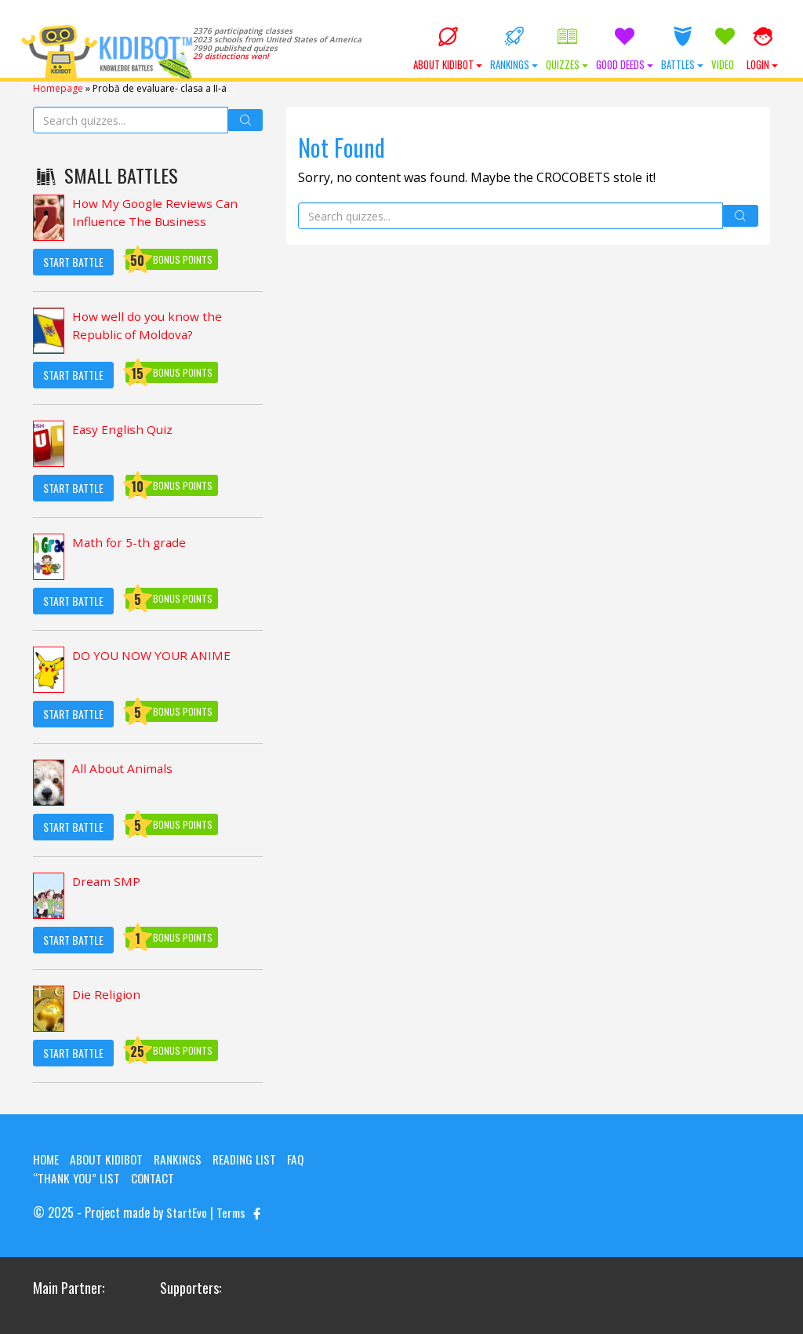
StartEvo (186, 1211)
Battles (682, 49)
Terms (231, 1211)
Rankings (514, 49)
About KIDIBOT (447, 49)
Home (46, 1158)
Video (725, 49)
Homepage (58, 87)
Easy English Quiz (123, 429)
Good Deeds (624, 49)
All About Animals (123, 768)
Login (762, 49)
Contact (155, 1177)
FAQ (304, 1158)
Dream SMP (107, 881)
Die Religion (107, 994)
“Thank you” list (77, 1177)
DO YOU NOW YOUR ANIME (153, 655)
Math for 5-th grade (131, 542)
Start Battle (73, 261)
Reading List (252, 1158)
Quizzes (567, 49)
